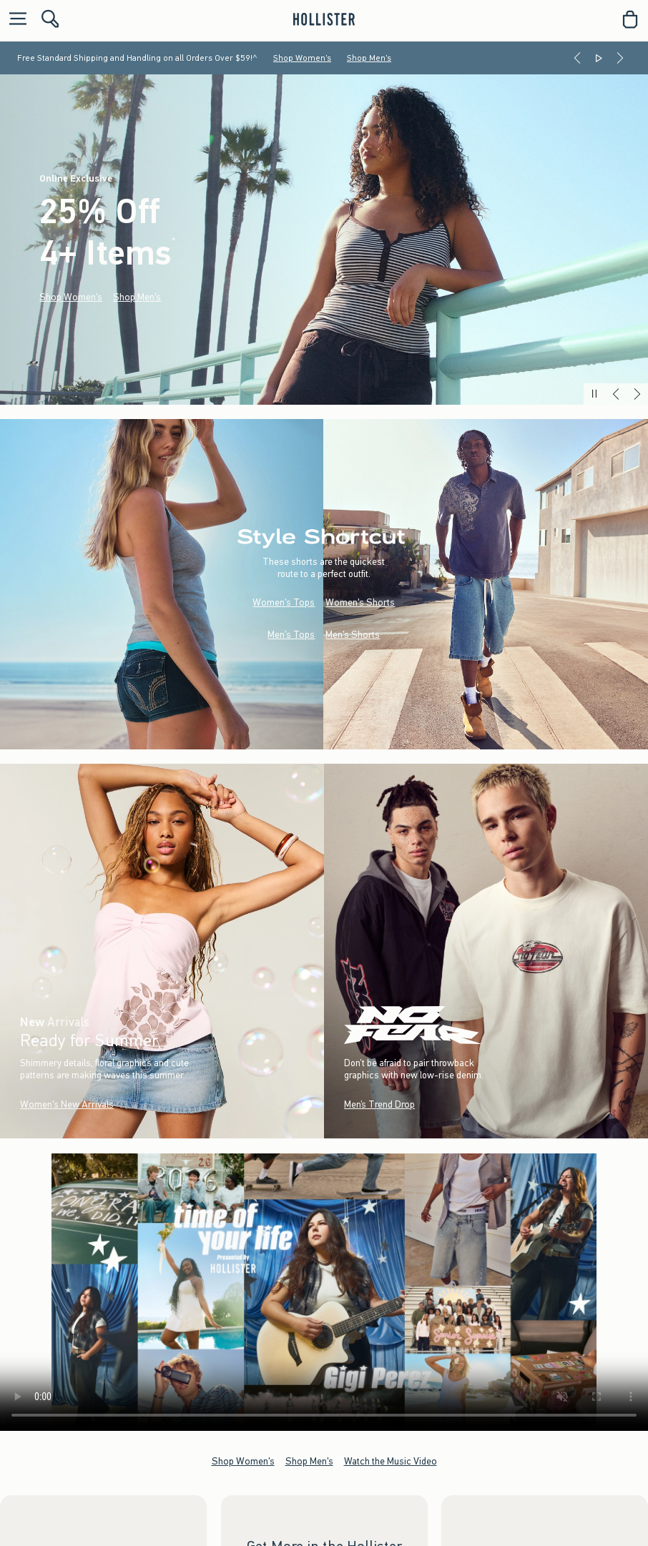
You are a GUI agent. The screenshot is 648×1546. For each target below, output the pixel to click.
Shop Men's (369, 58)
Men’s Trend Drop (379, 1104)
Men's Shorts (352, 635)
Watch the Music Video (390, 1461)
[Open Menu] (14, 19)
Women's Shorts (360, 603)
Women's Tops (283, 603)
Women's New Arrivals (67, 1104)
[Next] (620, 58)
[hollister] (323, 19)
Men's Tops (291, 635)
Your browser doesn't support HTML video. (324, 1292)
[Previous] (577, 58)
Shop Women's (302, 58)
